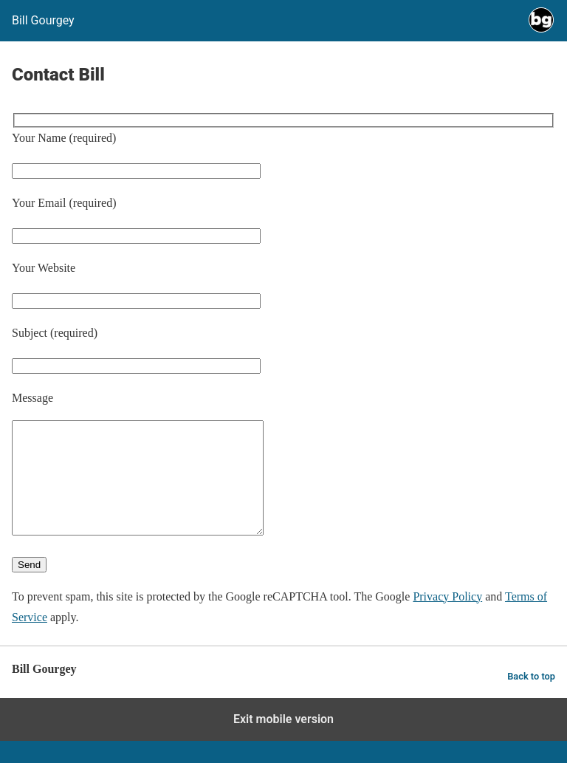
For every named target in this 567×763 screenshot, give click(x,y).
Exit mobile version (283, 741)
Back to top (531, 698)
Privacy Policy (447, 618)
